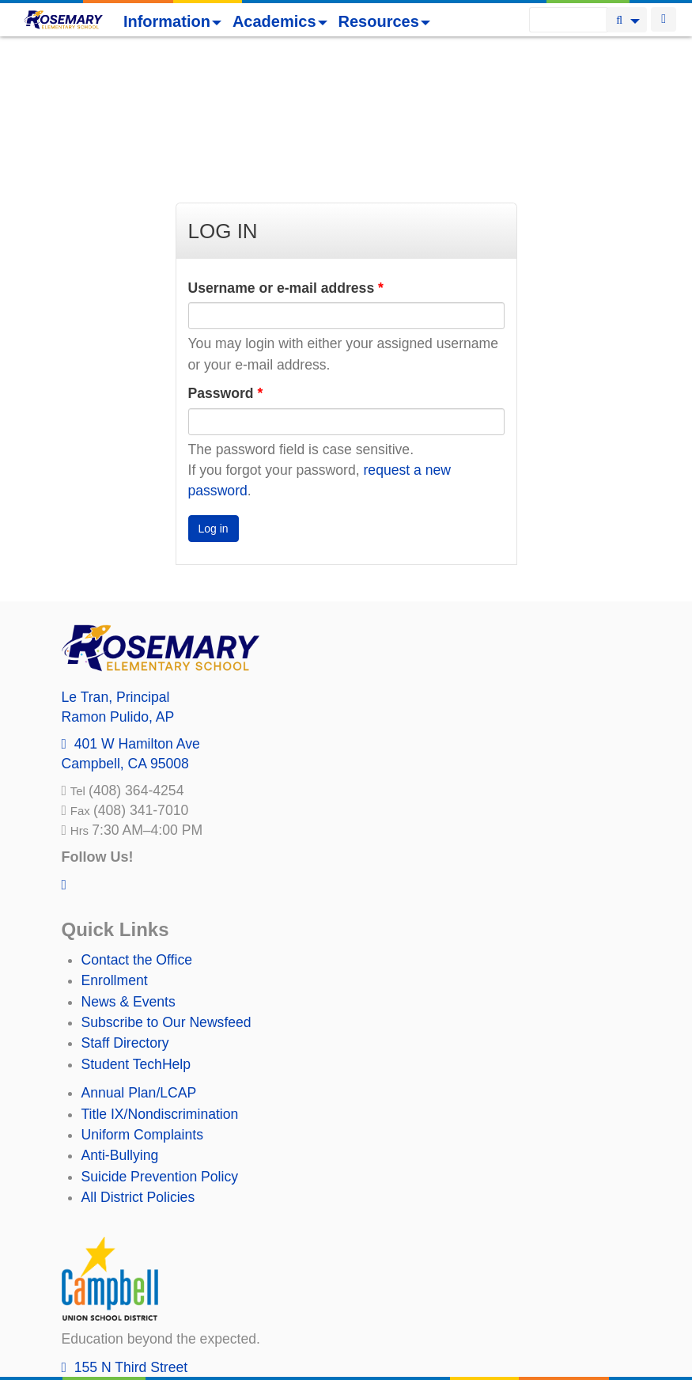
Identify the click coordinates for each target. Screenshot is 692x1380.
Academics (280, 21)
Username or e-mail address (286, 153)
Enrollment (114, 846)
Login (663, 19)
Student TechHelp (136, 930)
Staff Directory (125, 908)
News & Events (128, 867)
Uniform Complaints (142, 1000)
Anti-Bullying (120, 1021)
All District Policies (138, 1063)
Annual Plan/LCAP (139, 958)
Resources (384, 21)
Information (172, 21)
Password (225, 259)
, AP (118, 582)
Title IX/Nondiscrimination (160, 980)
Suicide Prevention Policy (160, 1042)
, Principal (116, 563)
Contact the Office (137, 825)
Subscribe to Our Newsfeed (166, 888)
